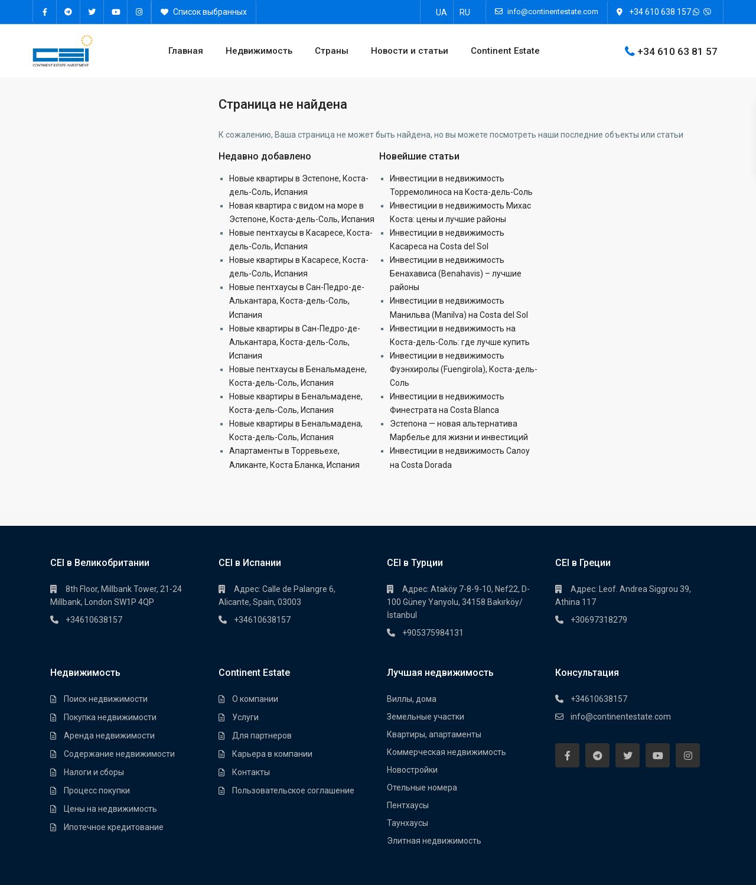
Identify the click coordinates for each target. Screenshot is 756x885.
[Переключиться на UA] (441, 12)
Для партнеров (262, 735)
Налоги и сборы (94, 772)
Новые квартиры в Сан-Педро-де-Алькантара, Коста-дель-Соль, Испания (294, 342)
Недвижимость (259, 50)
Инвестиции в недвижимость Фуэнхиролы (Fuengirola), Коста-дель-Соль (463, 369)
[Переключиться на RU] (465, 12)
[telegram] (68, 12)
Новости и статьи (409, 50)
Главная (185, 50)
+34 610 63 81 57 (677, 51)
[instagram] (139, 12)
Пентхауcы (408, 805)
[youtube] (116, 12)
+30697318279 (599, 619)
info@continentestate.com (621, 716)
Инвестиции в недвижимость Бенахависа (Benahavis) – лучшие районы (456, 273)
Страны (331, 50)
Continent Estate (505, 50)
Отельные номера (422, 787)
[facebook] (45, 12)
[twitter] (92, 12)
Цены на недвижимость (110, 809)
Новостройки (412, 770)
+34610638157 (94, 619)
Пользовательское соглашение (293, 790)
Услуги (245, 717)
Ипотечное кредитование (114, 827)
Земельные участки (425, 716)
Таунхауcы (407, 823)
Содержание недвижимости (119, 754)
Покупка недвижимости (110, 717)
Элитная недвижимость (434, 840)
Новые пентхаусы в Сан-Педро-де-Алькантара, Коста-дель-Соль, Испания (296, 300)
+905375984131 (433, 632)
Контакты (251, 772)
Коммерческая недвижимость (446, 752)
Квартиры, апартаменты (434, 734)
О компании (255, 699)
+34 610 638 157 (660, 12)
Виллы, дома (411, 699)
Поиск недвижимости (106, 699)
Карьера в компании (272, 754)
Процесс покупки (97, 790)
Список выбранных (204, 12)
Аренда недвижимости (109, 735)
